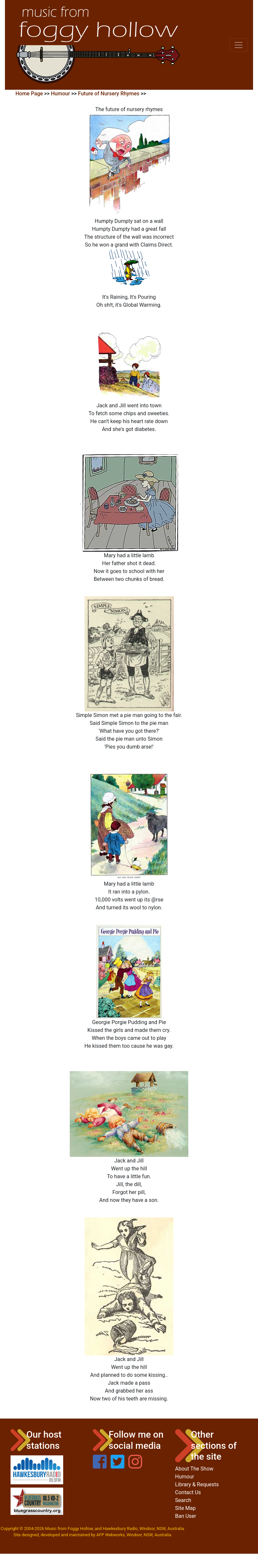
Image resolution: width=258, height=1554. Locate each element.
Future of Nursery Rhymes (108, 93)
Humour (60, 93)
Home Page (29, 93)
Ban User (185, 1516)
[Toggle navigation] (238, 45)
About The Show (194, 1469)
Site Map (185, 1508)
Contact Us (188, 1492)
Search (183, 1500)
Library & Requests (197, 1484)
